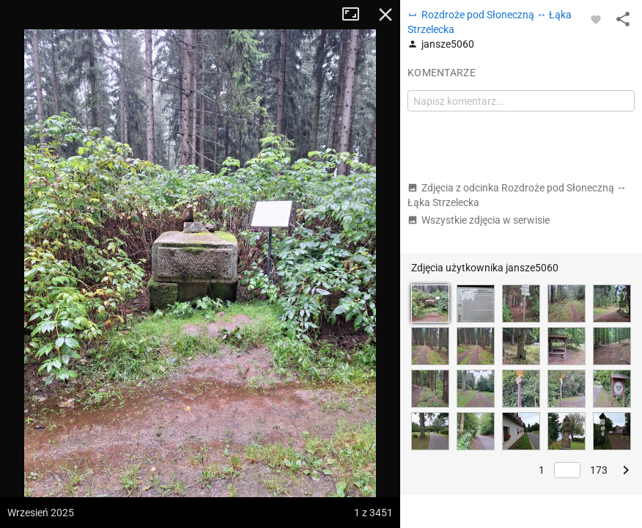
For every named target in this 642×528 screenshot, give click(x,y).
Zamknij (385, 14)
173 (599, 470)
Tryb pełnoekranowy (356, 14)
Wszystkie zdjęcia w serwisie (478, 220)
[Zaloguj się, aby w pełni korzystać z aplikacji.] (596, 19)
